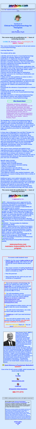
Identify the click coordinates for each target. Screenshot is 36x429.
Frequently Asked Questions (18, 389)
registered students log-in (13, 9)
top (18, 424)
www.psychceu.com (18, 381)
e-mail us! (18, 386)
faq (5, 9)
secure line (7, 286)
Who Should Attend (19, 101)
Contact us (9, 314)
